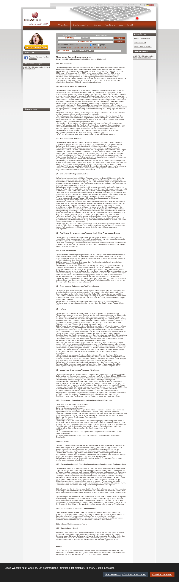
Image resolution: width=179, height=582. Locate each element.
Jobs (121, 25)
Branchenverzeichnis (80, 25)
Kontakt (130, 25)
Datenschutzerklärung (130, 5)
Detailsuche (73, 44)
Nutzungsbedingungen (103, 5)
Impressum (116, 5)
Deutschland (153, 5)
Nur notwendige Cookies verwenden (125, 574)
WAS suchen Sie (69, 36)
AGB (141, 5)
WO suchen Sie (101, 36)
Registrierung (110, 25)
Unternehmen (63, 25)
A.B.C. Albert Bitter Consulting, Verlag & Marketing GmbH (36, 68)
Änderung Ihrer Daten (142, 38)
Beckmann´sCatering (80, 51)
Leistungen (97, 25)
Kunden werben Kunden (143, 47)
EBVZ (39, 18)
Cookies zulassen (162, 574)
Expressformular (140, 42)
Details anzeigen (105, 567)
